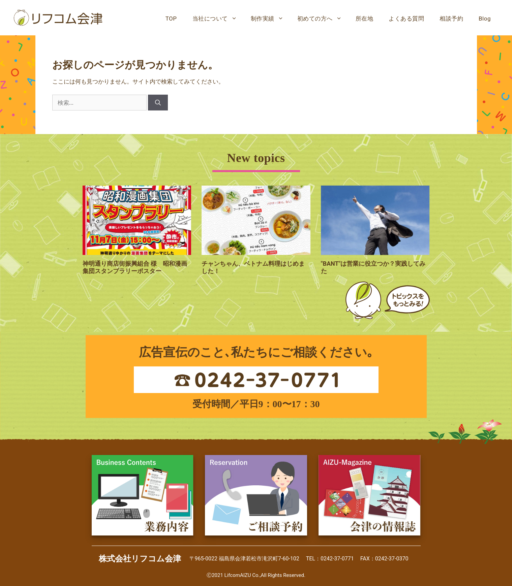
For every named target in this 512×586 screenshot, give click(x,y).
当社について (217, 18)
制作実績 (270, 18)
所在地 (364, 18)
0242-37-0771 (337, 558)
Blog (485, 18)
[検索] (158, 103)
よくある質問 (406, 18)
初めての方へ (322, 18)
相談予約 (451, 18)
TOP (171, 18)
